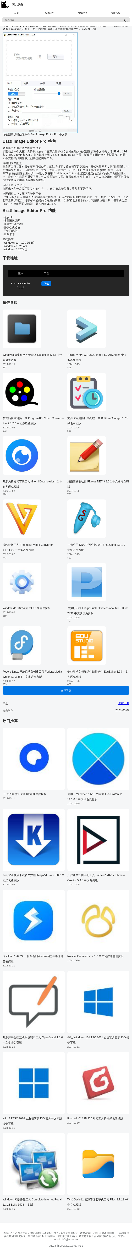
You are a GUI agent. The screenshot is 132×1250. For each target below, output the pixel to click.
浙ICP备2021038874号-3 (70, 1245)
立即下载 (66, 690)
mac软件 (82, 13)
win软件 (49, 13)
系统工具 (123, 703)
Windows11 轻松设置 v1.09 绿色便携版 (27, 608)
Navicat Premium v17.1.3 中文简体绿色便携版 (95, 956)
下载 (46, 283)
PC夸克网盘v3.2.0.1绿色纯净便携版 (24, 794)
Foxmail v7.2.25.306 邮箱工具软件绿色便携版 (95, 1118)
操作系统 (115, 13)
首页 (16, 13)
